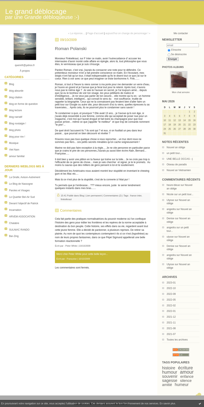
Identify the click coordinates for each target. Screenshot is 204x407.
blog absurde (16, 90)
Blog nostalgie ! (17, 123)
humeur (182, 384)
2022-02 (171, 305)
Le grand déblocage (35, 11)
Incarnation (15, 210)
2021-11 (171, 322)
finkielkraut (66, 199)
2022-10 (171, 288)
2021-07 (171, 334)
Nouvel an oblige (176, 147)
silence (186, 381)
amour (187, 372)
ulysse (170, 236)
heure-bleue (173, 185)
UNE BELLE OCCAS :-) (180, 158)
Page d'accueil (95, 33)
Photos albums (173, 67)
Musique (13, 143)
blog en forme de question (23, 104)
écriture (185, 367)
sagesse (169, 380)
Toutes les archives (177, 339)
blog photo (15, 130)
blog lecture (15, 110)
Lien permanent (94, 195)
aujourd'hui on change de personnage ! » (127, 33)
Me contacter (181, 33)
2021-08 (171, 328)
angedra (171, 209)
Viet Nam (14, 149)
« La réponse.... (76, 33)
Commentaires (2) (113, 195)
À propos (25, 70)
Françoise (72, 259)
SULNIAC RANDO (19, 229)
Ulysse (170, 200)
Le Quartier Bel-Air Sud (22, 197)
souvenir (170, 376)
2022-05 (171, 299)
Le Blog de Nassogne (21, 183)
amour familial (17, 156)
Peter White (71, 246)
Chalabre (14, 223)
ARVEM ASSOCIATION (22, 216)
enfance (186, 376)
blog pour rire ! (17, 136)
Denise (170, 218)
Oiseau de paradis (177, 164)
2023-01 (171, 282)
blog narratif (15, 116)
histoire (168, 368)
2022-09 (171, 294)
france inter (135, 195)
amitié (167, 385)
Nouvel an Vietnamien (179, 170)
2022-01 (171, 311)
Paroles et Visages (19, 190)
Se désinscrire (177, 54)
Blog (11, 84)
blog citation (15, 97)
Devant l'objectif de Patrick (23, 203)
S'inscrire (174, 49)
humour (169, 372)
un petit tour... (174, 153)
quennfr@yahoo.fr (25, 65)
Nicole (170, 194)
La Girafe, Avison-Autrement (24, 177)
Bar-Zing (14, 236)
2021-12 (171, 316)
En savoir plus (167, 403)
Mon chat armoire (181, 92)
